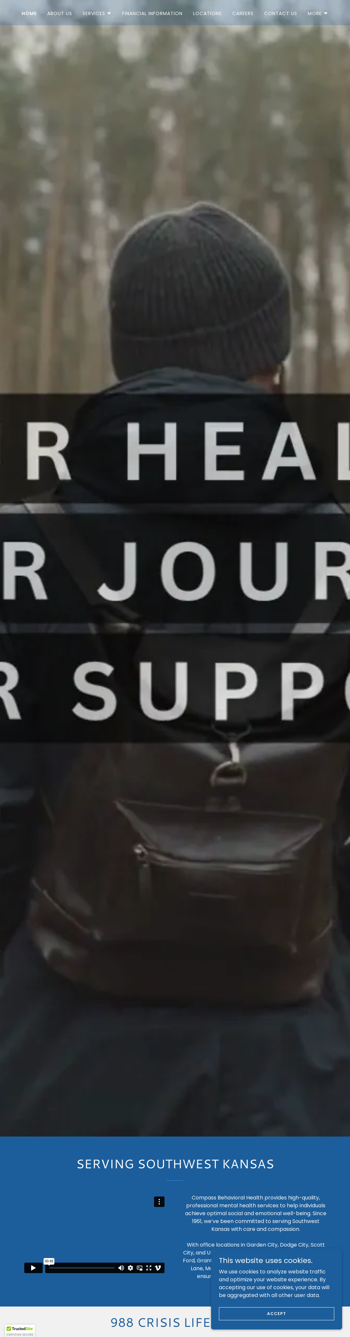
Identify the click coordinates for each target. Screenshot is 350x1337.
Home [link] (29, 13)
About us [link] (59, 13)
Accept (276, 1313)
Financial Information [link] (152, 13)
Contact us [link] (280, 13)
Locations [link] (207, 13)
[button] (97, 13)
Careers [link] (243, 13)
